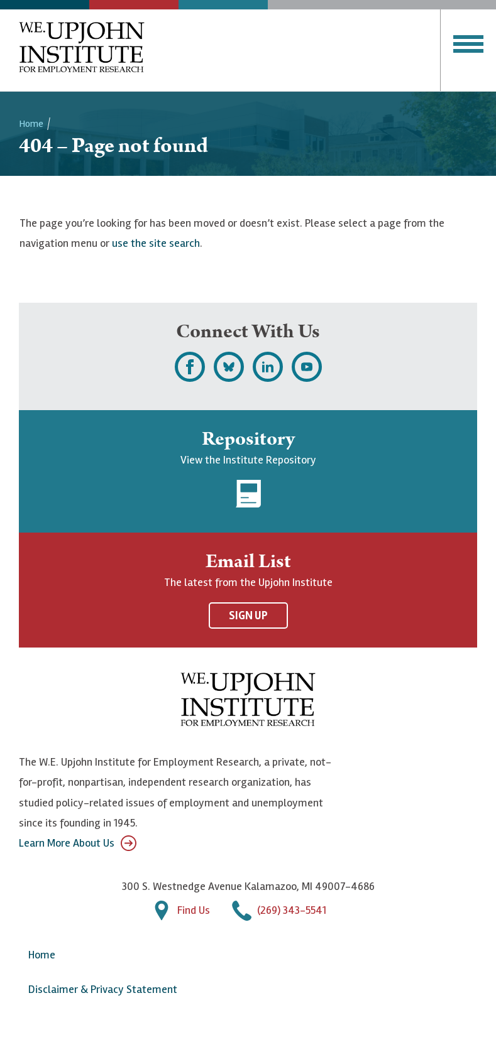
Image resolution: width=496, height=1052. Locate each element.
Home (31, 123)
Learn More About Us (77, 843)
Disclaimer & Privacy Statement (102, 989)
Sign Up (248, 615)
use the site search (156, 243)
